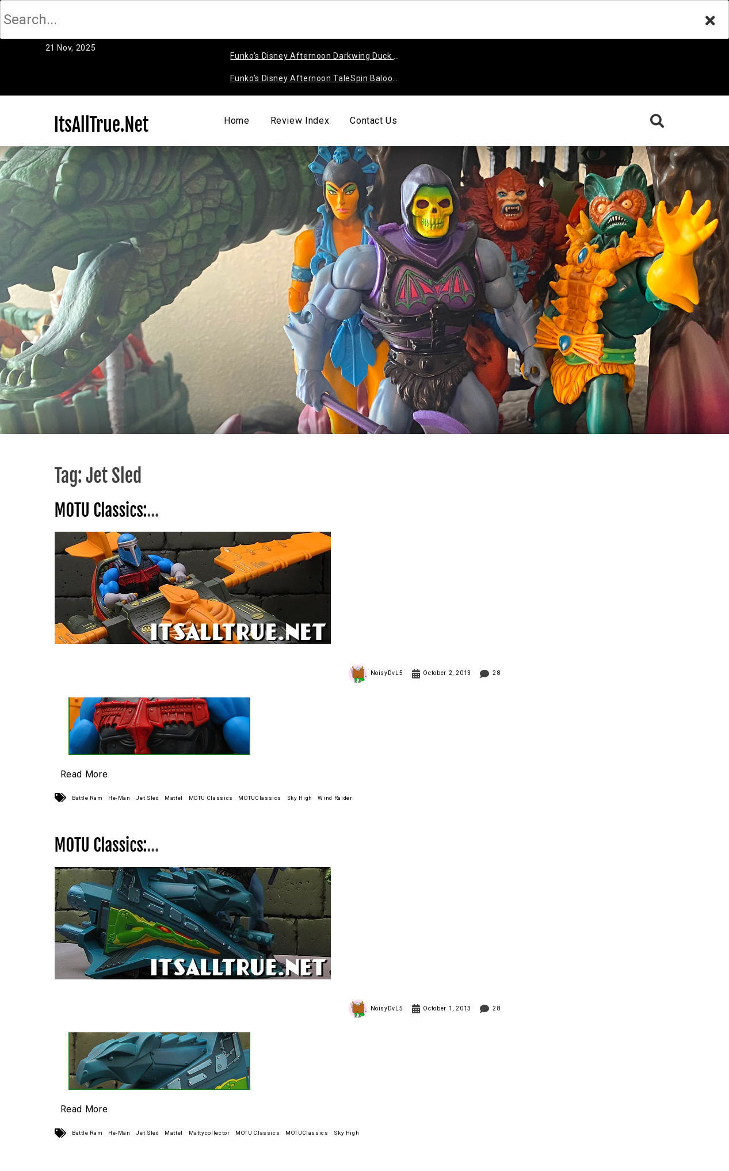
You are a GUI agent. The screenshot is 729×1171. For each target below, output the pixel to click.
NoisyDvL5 (387, 673)
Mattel (174, 798)
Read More (84, 774)
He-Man (119, 798)
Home (237, 120)
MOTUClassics (259, 798)
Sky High (299, 798)
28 (496, 673)
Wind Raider (335, 798)
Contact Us (373, 120)
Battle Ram (87, 798)
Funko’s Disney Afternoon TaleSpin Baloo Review (311, 80)
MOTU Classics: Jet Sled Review (107, 855)
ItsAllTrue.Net (101, 124)
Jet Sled (147, 798)
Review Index (300, 120)
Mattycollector (209, 1133)
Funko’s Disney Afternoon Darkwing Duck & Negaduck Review (314, 57)
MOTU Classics (211, 798)
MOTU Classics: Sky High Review (107, 520)
